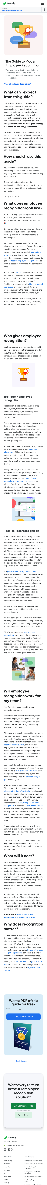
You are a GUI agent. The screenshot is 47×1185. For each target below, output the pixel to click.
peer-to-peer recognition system (21, 571)
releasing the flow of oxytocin (17, 791)
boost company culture (14, 745)
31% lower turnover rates (26, 771)
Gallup (18, 272)
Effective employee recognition (23, 261)
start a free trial (21, 961)
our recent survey (35, 806)
